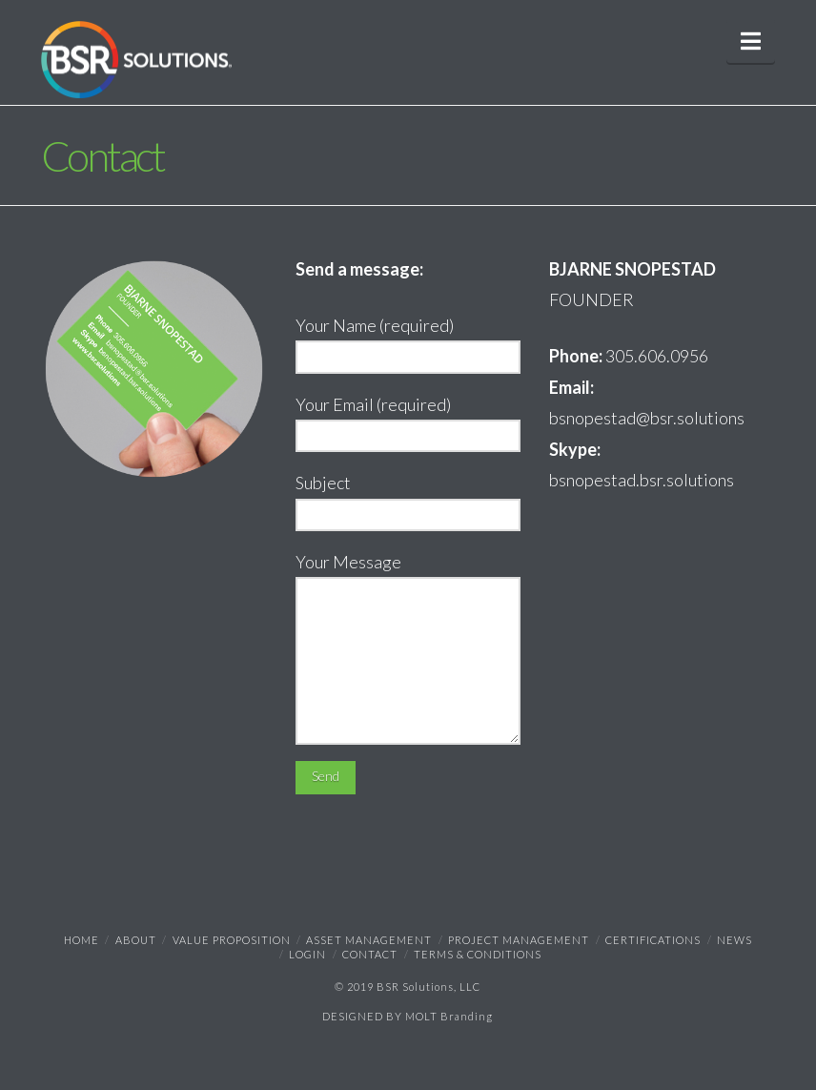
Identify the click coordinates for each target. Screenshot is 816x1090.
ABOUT (135, 940)
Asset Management (369, 940)
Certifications (653, 940)
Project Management (518, 940)
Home (81, 940)
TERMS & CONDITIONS (477, 954)
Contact (370, 954)
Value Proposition (232, 940)
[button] (750, 41)
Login (307, 954)
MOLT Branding (449, 1016)
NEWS (734, 940)
